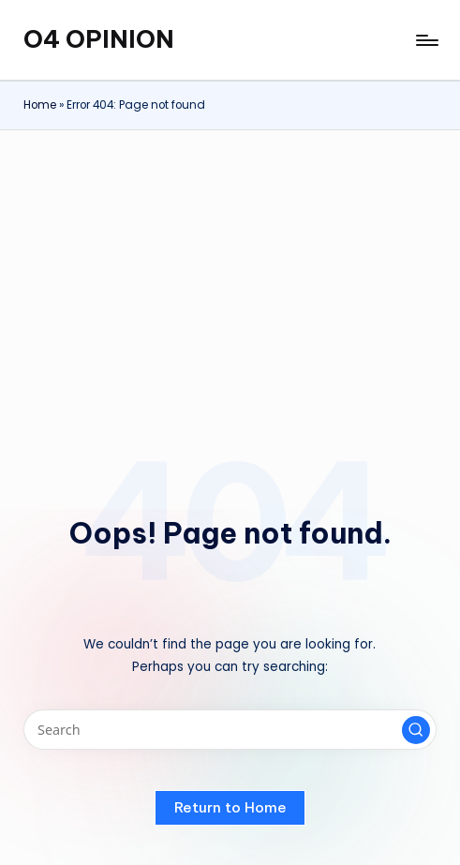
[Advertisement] (230, 271)
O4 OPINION (98, 39)
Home (39, 104)
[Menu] (426, 40)
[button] (416, 730)
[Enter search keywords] (229, 729)
